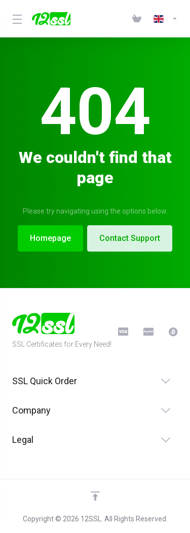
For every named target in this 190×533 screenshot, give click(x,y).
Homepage (49, 238)
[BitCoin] (173, 331)
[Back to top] (95, 496)
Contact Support (130, 238)
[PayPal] (148, 331)
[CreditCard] (122, 331)
